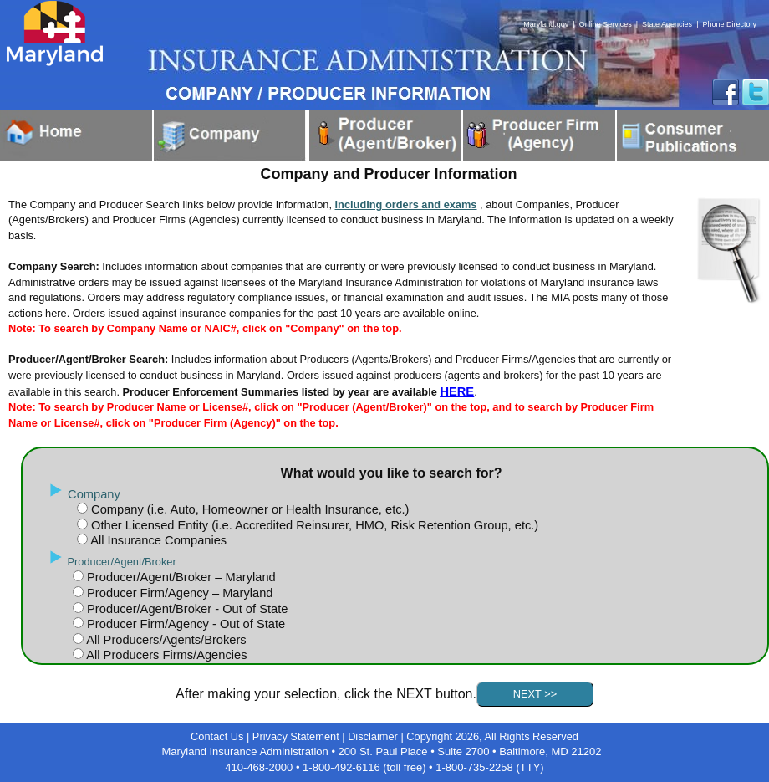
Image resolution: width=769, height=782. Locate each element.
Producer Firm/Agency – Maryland (178, 593)
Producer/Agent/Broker (122, 561)
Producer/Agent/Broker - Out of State (186, 609)
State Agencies (667, 24)
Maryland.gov (545, 24)
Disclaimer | (377, 736)
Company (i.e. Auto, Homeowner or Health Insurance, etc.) (249, 509)
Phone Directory (729, 24)
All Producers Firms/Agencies (165, 655)
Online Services (605, 24)
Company (94, 494)
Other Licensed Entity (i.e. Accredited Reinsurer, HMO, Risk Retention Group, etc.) (313, 525)
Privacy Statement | (300, 736)
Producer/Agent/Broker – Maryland (180, 577)
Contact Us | (221, 736)
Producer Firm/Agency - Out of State (184, 624)
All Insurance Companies (157, 540)
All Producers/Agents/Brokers (165, 640)
